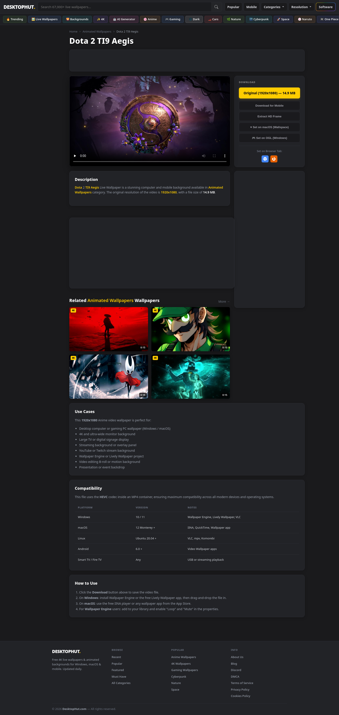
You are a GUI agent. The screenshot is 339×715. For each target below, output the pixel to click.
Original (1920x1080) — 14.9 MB (269, 93)
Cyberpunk (178, 677)
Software (326, 7)
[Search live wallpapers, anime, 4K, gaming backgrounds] (124, 6)
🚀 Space (283, 19)
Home (73, 31)
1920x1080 (169, 192)
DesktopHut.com (74, 709)
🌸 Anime (150, 19)
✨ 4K (100, 19)
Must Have (119, 677)
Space (175, 689)
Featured (118, 670)
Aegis (95, 187)
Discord (236, 670)
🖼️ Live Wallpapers (44, 19)
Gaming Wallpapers (184, 670)
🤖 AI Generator (124, 19)
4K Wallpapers (181, 664)
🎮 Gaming (172, 19)
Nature (176, 683)
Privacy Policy (240, 689)
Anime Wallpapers (183, 657)
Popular (233, 7)
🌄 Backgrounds (77, 19)
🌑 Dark (194, 19)
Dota (78, 187)
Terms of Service (242, 683)
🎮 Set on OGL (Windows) (269, 138)
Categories (274, 7)
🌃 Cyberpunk (259, 19)
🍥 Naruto (305, 19)
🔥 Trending (14, 19)
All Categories (121, 683)
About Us (237, 657)
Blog (234, 664)
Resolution (301, 7)
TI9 (87, 187)
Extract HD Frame (269, 116)
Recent (116, 657)
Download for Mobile (269, 105)
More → (224, 301)
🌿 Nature (234, 19)
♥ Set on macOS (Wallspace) (269, 127)
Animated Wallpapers (96, 31)
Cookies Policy (240, 696)
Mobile (251, 7)
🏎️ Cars (213, 19)
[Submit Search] (216, 6)
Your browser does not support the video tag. (150, 121)
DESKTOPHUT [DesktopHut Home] (19, 7)
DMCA (235, 677)
